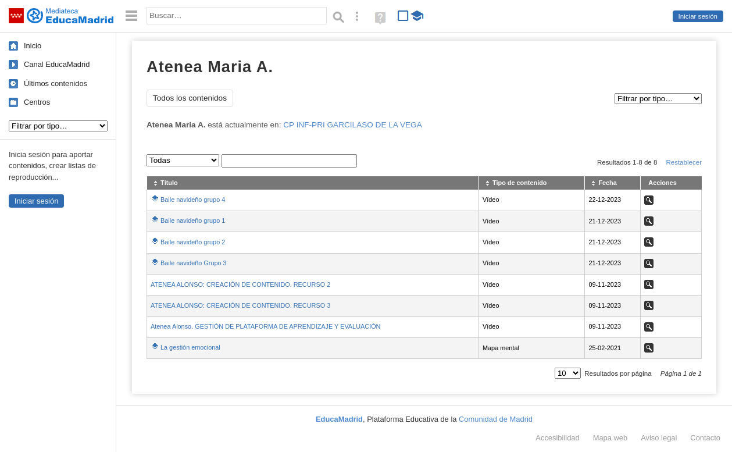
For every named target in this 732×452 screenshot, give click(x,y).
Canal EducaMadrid (57, 64)
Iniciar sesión (698, 16)
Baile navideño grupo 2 (192, 242)
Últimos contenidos (55, 83)
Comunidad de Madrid (496, 419)
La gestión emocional (190, 347)
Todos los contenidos (190, 98)
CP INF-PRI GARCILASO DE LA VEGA (352, 124)
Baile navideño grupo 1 (192, 220)
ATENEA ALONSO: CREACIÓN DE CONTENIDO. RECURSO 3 (240, 305)
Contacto (705, 437)
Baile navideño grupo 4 (192, 199)
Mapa (610, 437)
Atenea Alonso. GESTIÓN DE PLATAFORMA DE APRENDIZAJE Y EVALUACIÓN (265, 326)
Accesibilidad (557, 437)
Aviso (659, 437)
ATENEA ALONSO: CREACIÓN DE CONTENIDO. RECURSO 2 (240, 284)
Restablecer (684, 162)
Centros (37, 102)
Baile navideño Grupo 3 (193, 262)
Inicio (32, 45)
